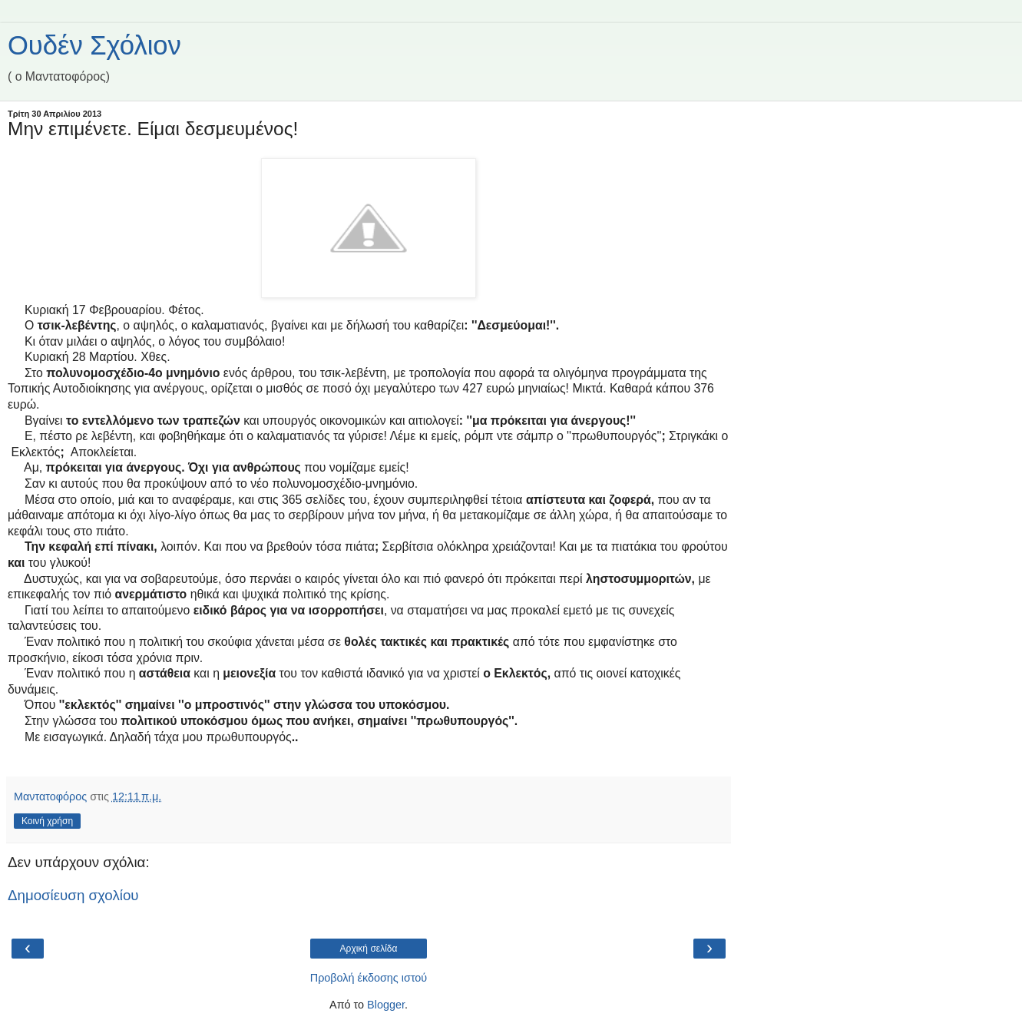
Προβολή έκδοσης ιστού (369, 978)
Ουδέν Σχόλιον (94, 45)
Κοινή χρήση (47, 821)
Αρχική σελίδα (369, 948)
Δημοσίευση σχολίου (73, 895)
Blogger (386, 1004)
